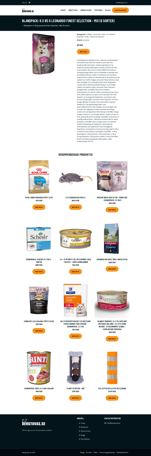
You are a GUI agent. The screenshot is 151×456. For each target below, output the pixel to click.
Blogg (108, 10)
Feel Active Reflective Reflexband (112, 388)
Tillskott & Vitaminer (96, 37)
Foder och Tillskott (108, 34)
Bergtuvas (73, 10)
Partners (98, 10)
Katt (99, 34)
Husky (63, 10)
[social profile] (29, 2)
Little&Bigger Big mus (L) (75, 197)
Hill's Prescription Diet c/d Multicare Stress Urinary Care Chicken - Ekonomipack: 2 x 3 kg (75, 324)
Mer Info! (83, 52)
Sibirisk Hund (85, 10)
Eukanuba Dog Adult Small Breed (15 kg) (112, 259)
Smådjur (89, 34)
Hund (95, 34)
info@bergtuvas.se (121, 2)
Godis (87, 37)
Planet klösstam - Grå (75, 388)
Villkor (95, 452)
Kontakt (89, 452)
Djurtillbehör (120, 10)
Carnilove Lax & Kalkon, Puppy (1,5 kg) (39, 321)
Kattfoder (80, 37)
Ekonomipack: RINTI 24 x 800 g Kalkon (39, 388)
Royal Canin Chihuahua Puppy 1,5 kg (39, 197)
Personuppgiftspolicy (107, 452)
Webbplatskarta (122, 452)
